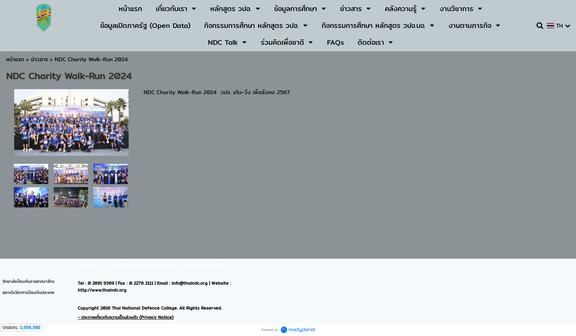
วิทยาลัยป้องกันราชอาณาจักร (28, 281)
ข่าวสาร (40, 59)
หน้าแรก (15, 59)
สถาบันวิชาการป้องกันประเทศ (28, 292)
